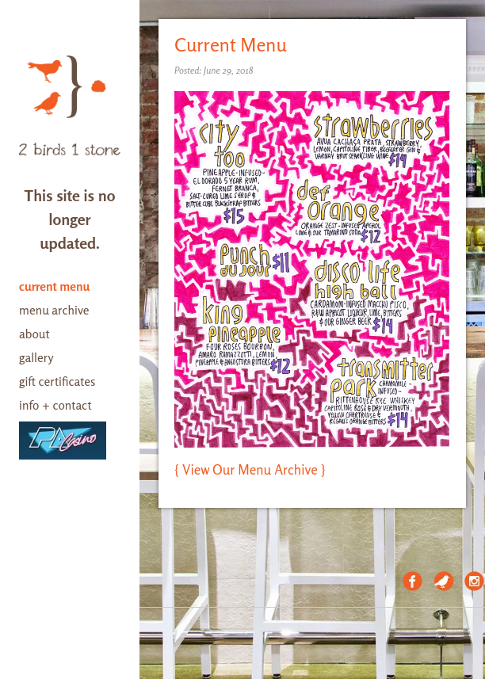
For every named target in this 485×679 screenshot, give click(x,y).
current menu (54, 286)
